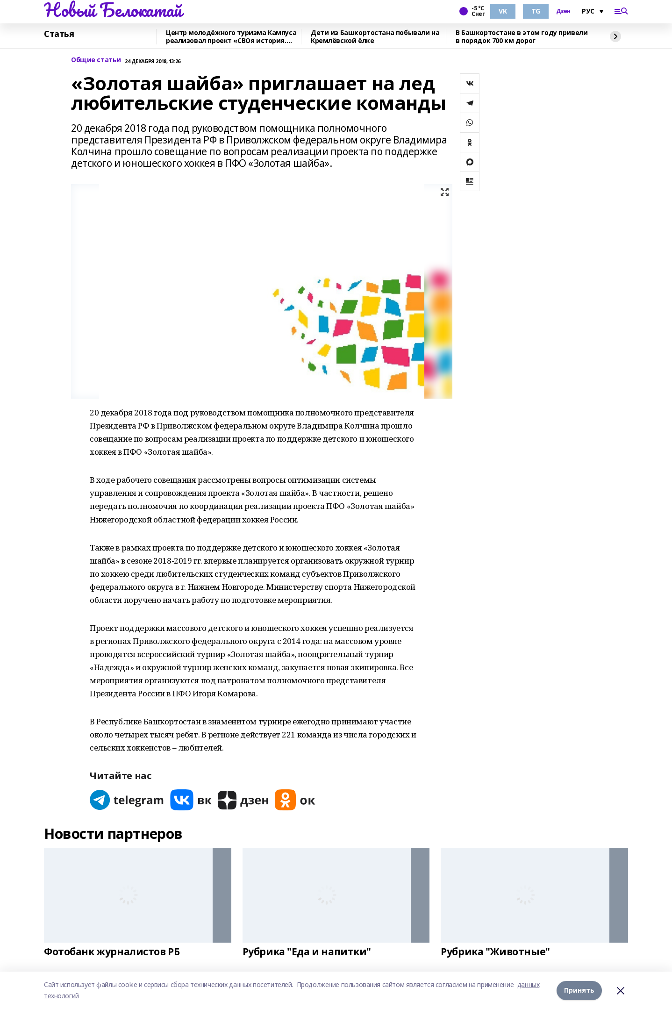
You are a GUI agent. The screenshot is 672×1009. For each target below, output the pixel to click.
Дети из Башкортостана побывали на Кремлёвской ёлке (375, 36)
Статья (59, 34)
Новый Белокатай (113, 9)
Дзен (563, 11)
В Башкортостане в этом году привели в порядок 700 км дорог (521, 36)
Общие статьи (96, 60)
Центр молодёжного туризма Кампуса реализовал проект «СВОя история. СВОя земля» (231, 36)
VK (503, 11)
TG (535, 11)
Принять (579, 990)
